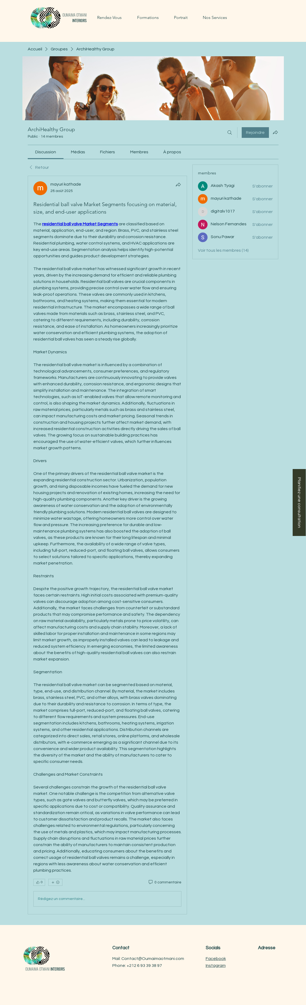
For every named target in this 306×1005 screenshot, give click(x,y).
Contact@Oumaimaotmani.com (152, 958)
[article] (107, 545)
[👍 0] (39, 882)
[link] (45, 152)
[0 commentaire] (164, 882)
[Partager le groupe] (275, 132)
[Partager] (178, 184)
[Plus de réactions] (55, 882)
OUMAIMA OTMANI (74, 17)
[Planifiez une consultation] (299, 502)
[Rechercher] (229, 132)
